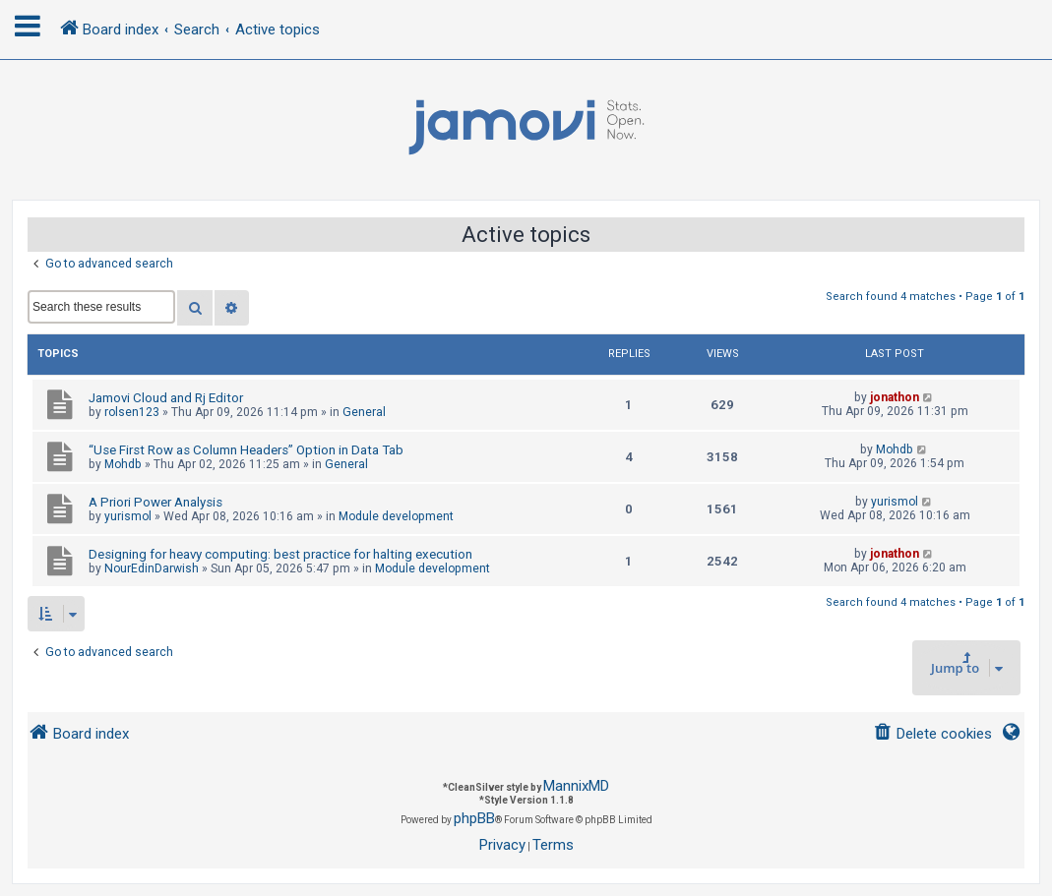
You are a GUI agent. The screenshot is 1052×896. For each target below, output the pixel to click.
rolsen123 (131, 412)
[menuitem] (932, 734)
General (364, 412)
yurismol (128, 516)
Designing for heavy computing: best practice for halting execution (280, 554)
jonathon (894, 397)
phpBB (474, 818)
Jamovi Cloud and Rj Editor (166, 397)
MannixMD (576, 786)
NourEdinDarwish (151, 568)
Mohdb (123, 464)
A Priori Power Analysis (155, 502)
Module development (396, 516)
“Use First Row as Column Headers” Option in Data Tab (246, 450)
